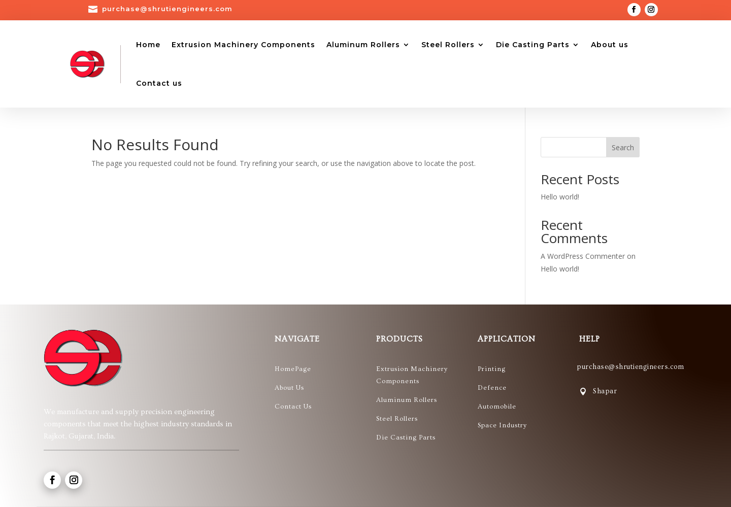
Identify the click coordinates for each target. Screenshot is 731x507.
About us (609, 44)
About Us (289, 387)
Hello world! (560, 196)
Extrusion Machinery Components (243, 44)
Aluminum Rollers (363, 44)
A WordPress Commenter (583, 256)
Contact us (159, 83)
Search (623, 147)
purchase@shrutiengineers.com (167, 9)
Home (148, 44)
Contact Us (293, 406)
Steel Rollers (448, 44)
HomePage (293, 369)
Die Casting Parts (533, 44)
